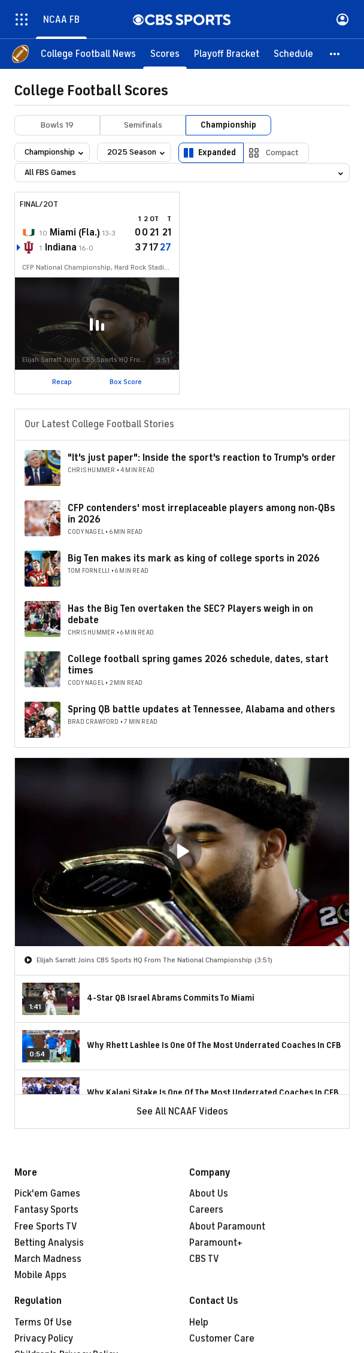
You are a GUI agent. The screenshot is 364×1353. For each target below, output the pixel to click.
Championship (228, 125)
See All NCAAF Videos (182, 1112)
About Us (208, 1194)
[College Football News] (88, 54)
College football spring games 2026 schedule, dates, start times (198, 664)
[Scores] (165, 54)
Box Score (126, 381)
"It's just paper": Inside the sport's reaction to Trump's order (202, 458)
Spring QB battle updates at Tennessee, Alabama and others (201, 709)
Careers (206, 1210)
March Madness (47, 1259)
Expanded (217, 152)
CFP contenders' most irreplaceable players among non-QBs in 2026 (201, 514)
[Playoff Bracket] (226, 54)
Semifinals (143, 125)
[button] (335, 54)
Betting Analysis (49, 1243)
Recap (62, 381)
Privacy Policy (43, 1339)
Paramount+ (215, 1243)
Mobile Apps (40, 1275)
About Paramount (227, 1227)
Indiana (61, 247)
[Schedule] (293, 54)
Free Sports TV (45, 1227)
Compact (282, 152)
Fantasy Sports (46, 1210)
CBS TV (204, 1259)
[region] (182, 852)
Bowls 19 (57, 125)
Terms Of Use (43, 1322)
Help (198, 1322)
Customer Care (221, 1339)
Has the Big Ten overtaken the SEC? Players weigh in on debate (190, 614)
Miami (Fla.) (75, 232)
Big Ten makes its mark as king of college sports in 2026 (194, 558)
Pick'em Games (47, 1194)
